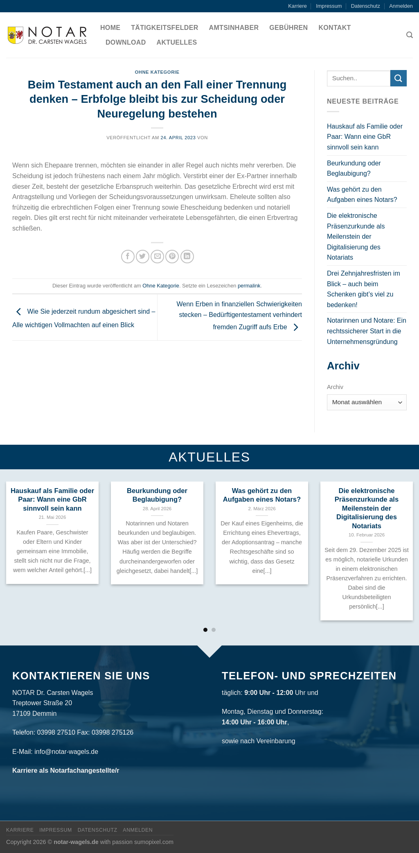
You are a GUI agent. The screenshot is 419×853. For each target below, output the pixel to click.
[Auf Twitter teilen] (142, 256)
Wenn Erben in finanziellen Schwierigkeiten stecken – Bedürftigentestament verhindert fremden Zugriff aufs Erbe (239, 316)
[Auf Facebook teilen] (128, 256)
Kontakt (334, 27)
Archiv (335, 387)
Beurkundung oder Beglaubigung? (354, 168)
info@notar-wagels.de (66, 751)
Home (110, 27)
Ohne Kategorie (157, 72)
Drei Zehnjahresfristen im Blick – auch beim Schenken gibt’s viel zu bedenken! (363, 289)
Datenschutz (365, 6)
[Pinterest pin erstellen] (172, 256)
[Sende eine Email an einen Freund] (157, 256)
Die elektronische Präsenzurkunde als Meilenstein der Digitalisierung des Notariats (356, 236)
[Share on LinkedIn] (187, 256)
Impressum (329, 6)
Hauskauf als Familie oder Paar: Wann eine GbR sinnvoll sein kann (365, 137)
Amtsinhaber (234, 27)
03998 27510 (56, 732)
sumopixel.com (153, 842)
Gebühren (288, 27)
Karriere (297, 6)
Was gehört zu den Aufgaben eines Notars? (362, 195)
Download (126, 42)
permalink (249, 286)
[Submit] (398, 78)
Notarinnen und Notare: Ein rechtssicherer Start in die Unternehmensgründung (366, 331)
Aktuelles (177, 42)
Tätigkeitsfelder (164, 27)
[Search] (409, 35)
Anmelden (401, 6)
